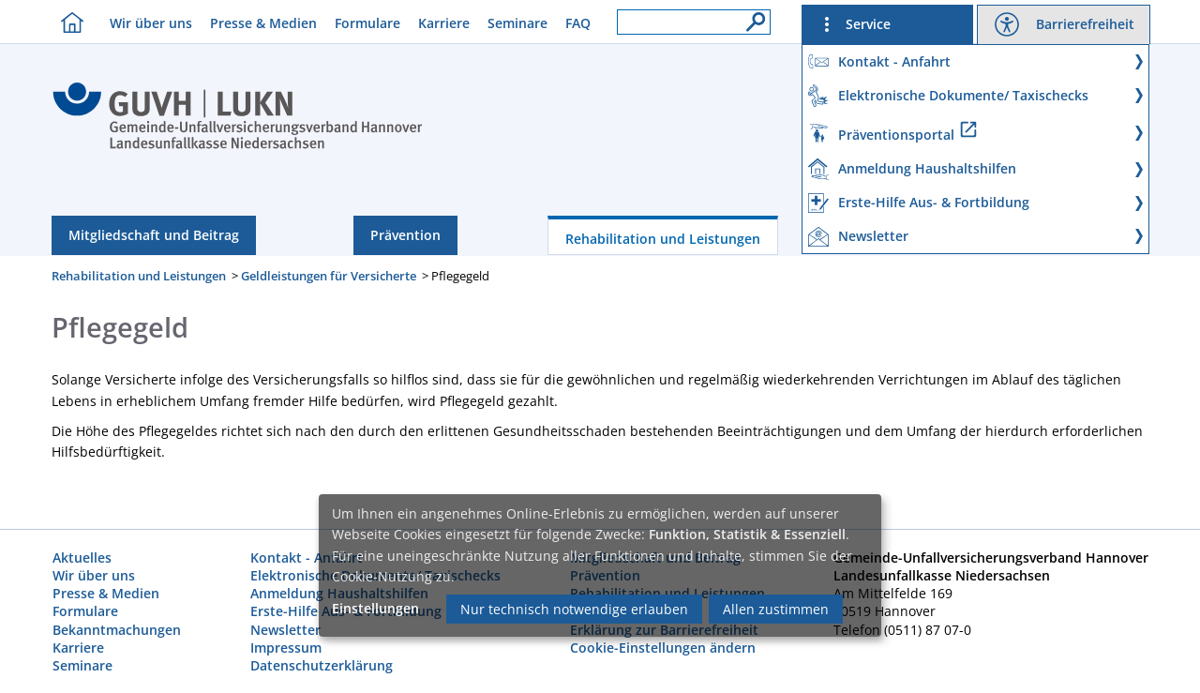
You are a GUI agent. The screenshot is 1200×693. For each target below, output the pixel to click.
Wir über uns (151, 23)
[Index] (238, 146)
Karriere (444, 23)
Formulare (367, 23)
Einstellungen (375, 608)
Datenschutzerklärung (321, 665)
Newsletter (285, 630)
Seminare (518, 23)
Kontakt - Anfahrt (306, 557)
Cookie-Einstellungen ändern (663, 647)
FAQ (578, 23)
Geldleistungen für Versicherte (328, 275)
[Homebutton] (67, 22)
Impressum (286, 647)
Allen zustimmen (776, 609)
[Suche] (751, 16)
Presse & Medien (263, 23)
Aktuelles (82, 557)
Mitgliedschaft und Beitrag (153, 235)
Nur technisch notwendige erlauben (574, 609)
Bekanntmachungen (116, 630)
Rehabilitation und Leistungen (662, 239)
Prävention (405, 235)
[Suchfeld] (694, 22)
